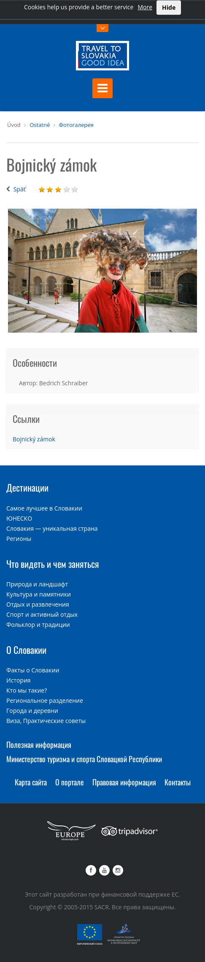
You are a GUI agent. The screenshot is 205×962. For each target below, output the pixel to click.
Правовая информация (124, 782)
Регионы (18, 539)
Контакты (178, 782)
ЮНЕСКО (19, 518)
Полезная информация (38, 744)
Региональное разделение (44, 700)
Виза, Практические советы (46, 721)
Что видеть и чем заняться (52, 563)
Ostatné (40, 125)
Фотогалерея (76, 125)
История (18, 680)
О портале (69, 782)
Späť (19, 189)
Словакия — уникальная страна (52, 528)
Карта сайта (31, 782)
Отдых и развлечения (37, 604)
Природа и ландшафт (37, 584)
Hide (168, 7)
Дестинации (27, 487)
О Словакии (26, 649)
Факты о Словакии (32, 670)
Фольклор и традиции (38, 625)
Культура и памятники (38, 594)
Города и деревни (32, 711)
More (145, 7)
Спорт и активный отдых (42, 614)
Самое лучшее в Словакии (44, 508)
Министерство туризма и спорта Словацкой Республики (84, 758)
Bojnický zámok (34, 439)
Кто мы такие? (26, 690)
